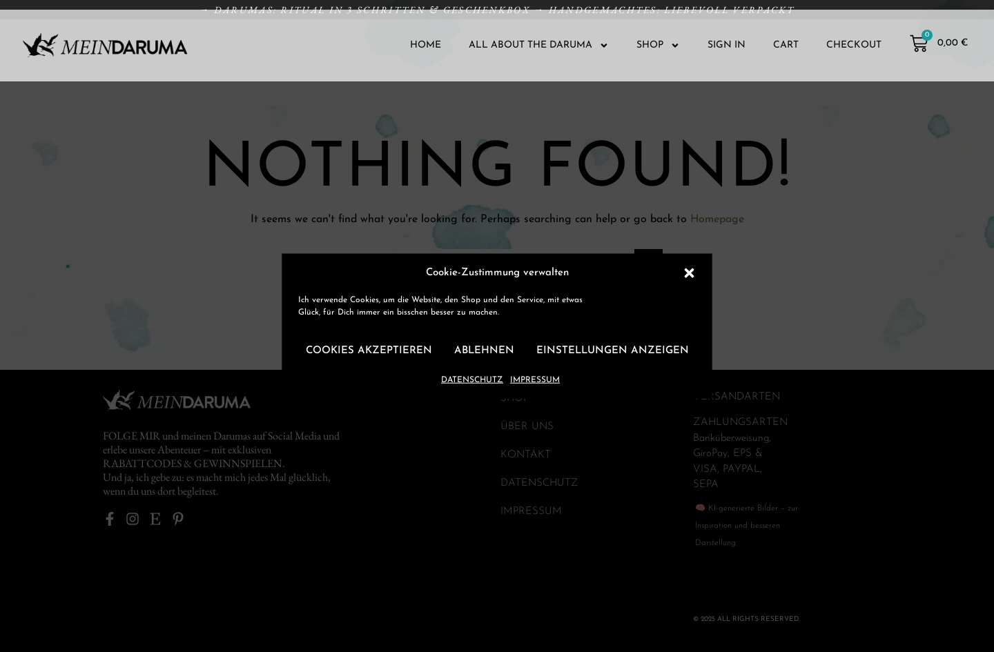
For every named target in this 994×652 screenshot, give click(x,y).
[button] (689, 272)
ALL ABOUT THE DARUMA (539, 45)
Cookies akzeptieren (369, 351)
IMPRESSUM (535, 379)
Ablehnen (484, 351)
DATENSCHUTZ (472, 379)
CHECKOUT (853, 45)
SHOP (658, 45)
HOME (425, 45)
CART (786, 45)
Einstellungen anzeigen (612, 351)
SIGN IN (727, 45)
